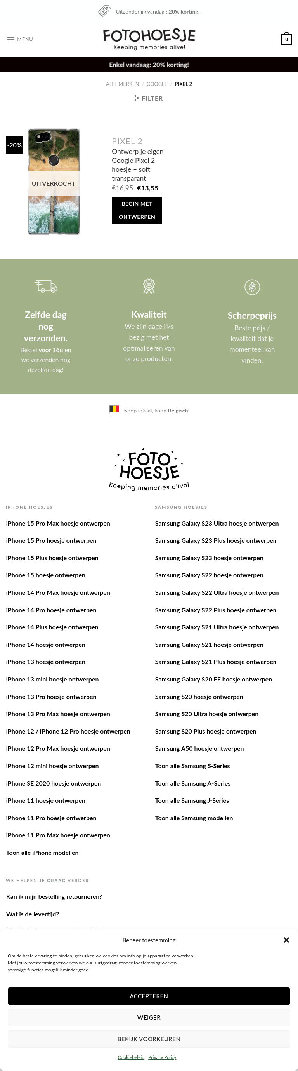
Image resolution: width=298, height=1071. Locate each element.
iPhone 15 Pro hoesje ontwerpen (51, 540)
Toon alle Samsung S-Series (192, 765)
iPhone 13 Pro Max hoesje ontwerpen (58, 713)
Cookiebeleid (131, 1057)
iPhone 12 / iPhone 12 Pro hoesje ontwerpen (68, 731)
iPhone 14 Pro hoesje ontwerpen (51, 609)
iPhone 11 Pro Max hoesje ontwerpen (58, 835)
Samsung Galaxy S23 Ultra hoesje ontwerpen (217, 523)
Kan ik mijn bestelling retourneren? (54, 896)
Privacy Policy (162, 1057)
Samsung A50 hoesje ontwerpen (199, 748)
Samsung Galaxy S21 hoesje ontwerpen (209, 644)
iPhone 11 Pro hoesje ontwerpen (51, 817)
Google (157, 84)
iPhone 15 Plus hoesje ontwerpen (52, 557)
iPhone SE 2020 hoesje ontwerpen (53, 783)
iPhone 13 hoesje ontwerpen (45, 661)
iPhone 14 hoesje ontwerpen (45, 644)
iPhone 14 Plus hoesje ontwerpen (52, 627)
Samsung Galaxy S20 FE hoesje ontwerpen (213, 679)
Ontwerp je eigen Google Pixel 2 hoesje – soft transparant (137, 164)
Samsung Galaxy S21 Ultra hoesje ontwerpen (217, 627)
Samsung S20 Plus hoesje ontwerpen (205, 731)
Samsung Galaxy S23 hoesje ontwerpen (209, 557)
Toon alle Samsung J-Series (192, 800)
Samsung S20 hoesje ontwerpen (199, 696)
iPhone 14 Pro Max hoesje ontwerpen (58, 592)
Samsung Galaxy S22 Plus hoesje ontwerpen (216, 609)
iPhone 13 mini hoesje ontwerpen (52, 679)
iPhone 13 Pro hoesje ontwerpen (51, 696)
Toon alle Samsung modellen (194, 817)
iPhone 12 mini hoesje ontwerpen (52, 765)
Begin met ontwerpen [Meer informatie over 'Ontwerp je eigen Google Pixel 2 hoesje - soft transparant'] (137, 210)
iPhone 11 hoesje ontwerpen (45, 800)
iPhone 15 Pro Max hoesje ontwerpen (58, 523)
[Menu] (19, 39)
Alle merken (122, 84)
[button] (286, 940)
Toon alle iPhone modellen (42, 852)
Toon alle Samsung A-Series (193, 783)
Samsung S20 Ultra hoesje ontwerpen (207, 713)
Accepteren (149, 995)
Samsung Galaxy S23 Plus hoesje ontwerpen (216, 540)
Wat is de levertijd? (32, 913)
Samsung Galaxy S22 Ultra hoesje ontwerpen (217, 592)
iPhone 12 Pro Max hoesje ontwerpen (58, 748)
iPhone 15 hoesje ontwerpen (45, 574)
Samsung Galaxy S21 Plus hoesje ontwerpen (216, 661)
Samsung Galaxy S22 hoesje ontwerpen (209, 574)
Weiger (149, 1017)
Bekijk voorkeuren (149, 1038)
